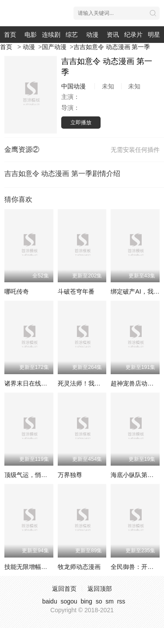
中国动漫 (73, 86)
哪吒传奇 (16, 291)
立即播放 (80, 122)
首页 (10, 34)
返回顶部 (99, 588)
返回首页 (64, 588)
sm (109, 601)
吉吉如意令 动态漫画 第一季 (111, 46)
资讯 (113, 34)
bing (86, 601)
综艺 (72, 34)
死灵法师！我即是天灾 (88, 383)
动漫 (92, 34)
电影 (30, 34)
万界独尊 (70, 474)
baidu (49, 601)
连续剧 (51, 34)
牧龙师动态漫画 (79, 566)
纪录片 (133, 34)
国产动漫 (54, 46)
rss (121, 601)
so (99, 601)
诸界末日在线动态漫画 (35, 383)
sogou (68, 601)
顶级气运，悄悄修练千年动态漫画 (50, 474)
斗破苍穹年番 (76, 291)
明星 (154, 34)
